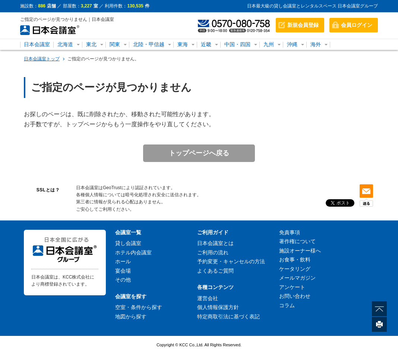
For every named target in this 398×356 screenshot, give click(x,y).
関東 (115, 44)
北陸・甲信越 (148, 44)
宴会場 (123, 271)
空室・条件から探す (138, 307)
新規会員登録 (303, 25)
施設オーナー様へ (300, 251)
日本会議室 (37, 44)
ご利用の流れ (212, 252)
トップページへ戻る (199, 153)
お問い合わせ (294, 296)
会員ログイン (356, 25)
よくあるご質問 (215, 271)
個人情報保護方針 (218, 307)
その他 (123, 280)
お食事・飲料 (294, 260)
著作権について (297, 241)
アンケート (292, 287)
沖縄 (292, 44)
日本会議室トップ (42, 58)
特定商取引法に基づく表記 (228, 317)
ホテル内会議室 (133, 252)
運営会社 (207, 298)
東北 (91, 44)
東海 (182, 44)
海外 (315, 44)
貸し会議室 (128, 243)
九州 (268, 44)
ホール (123, 261)
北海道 (65, 44)
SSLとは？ (48, 190)
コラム (287, 305)
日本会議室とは (215, 243)
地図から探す (130, 317)
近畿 (206, 44)
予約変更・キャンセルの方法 (231, 261)
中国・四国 (237, 44)
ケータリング (294, 269)
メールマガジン (297, 278)
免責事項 (289, 232)
